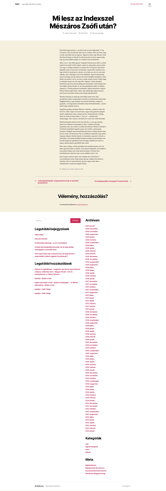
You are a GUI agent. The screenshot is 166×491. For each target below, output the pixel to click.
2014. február (90, 398)
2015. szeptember (92, 351)
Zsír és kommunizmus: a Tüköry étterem (51, 275)
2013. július (90, 417)
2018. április (90, 273)
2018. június (90, 271)
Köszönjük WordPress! (53, 486)
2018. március (91, 276)
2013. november (91, 406)
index (72, 169)
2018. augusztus (92, 265)
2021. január (90, 226)
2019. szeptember (92, 243)
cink (68, 169)
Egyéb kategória (92, 447)
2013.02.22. (84, 33)
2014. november (91, 376)
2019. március (91, 251)
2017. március (90, 304)
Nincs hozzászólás (98, 33)
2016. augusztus (92, 323)
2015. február (90, 368)
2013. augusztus (92, 415)
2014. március (91, 395)
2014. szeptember (92, 382)
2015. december (92, 343)
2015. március (91, 365)
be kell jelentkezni (82, 205)
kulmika (38, 279)
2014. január (90, 401)
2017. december (91, 282)
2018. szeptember (92, 262)
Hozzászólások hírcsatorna (96, 471)
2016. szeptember (92, 321)
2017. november (91, 285)
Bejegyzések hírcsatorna (95, 468)
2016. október (91, 318)
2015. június (90, 359)
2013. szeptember (92, 412)
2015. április (90, 362)
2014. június (90, 390)
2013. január (90, 431)
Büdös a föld (47, 279)
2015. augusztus (92, 354)
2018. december (92, 257)
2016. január (90, 340)
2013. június (90, 420)
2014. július (90, 387)
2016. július (90, 326)
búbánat (64, 169)
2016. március (91, 334)
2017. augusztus (91, 293)
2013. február (90, 429)
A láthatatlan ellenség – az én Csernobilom (52, 243)
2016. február (90, 337)
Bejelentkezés (91, 466)
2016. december (92, 312)
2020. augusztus (92, 235)
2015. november (91, 345)
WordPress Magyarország (95, 474)
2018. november (91, 260)
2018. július (90, 268)
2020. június (90, 237)
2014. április (90, 393)
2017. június (90, 298)
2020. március (91, 240)
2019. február (90, 254)
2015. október (91, 348)
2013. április (90, 423)
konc (17, 4)
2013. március (91, 426)
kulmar (88, 453)
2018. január (90, 279)
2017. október (90, 287)
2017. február (90, 307)
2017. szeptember (92, 290)
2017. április (90, 301)
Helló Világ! (39, 235)
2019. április (90, 249)
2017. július (89, 296)
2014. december (92, 373)
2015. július (90, 357)
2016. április (90, 332)
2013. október (91, 409)
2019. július (90, 246)
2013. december (92, 404)
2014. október (91, 379)
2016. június (90, 329)
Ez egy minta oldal (136, 4)
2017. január (90, 309)
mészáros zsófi (78, 169)
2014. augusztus (92, 384)
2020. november (92, 232)
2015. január (90, 370)
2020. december (92, 229)
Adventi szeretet (41, 239)
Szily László (72, 33)
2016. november (91, 315)
